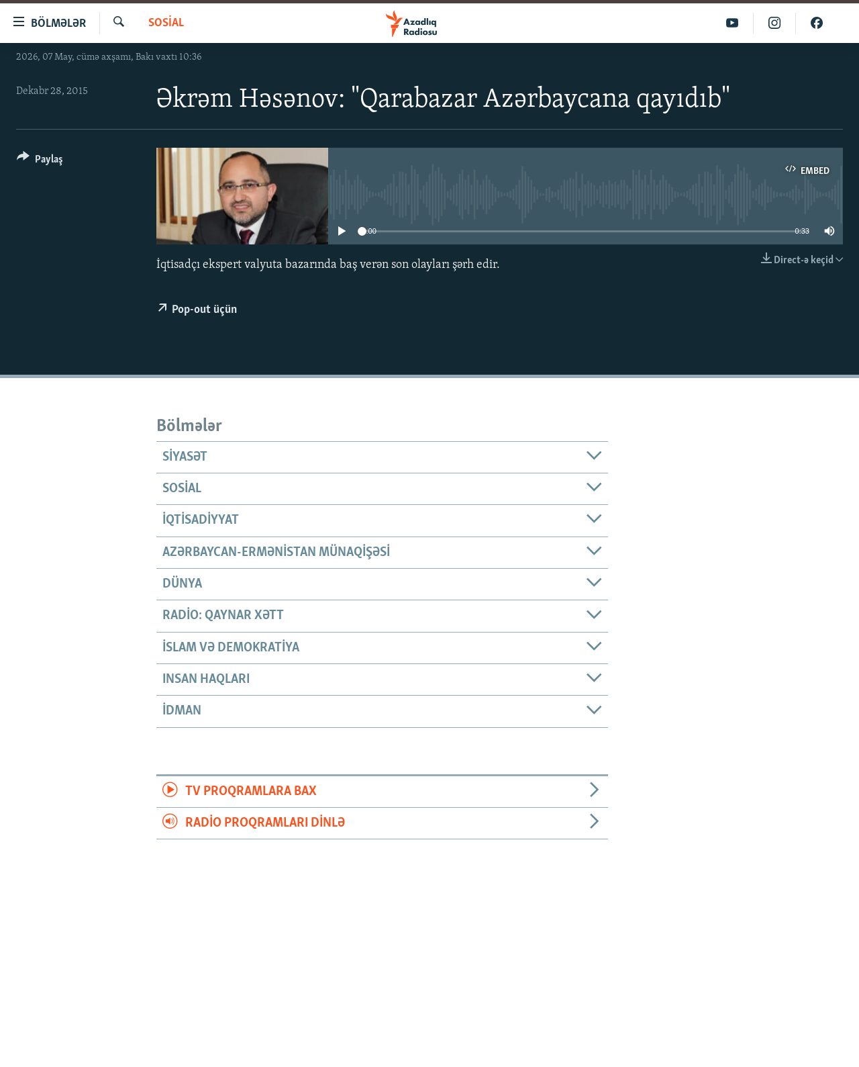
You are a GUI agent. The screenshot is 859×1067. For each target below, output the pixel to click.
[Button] (40, 161)
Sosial (166, 23)
